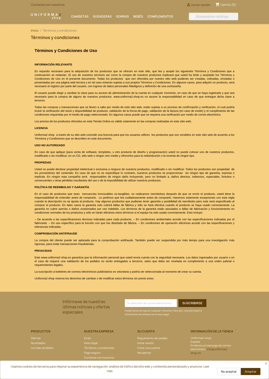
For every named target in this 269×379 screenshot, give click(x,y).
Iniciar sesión (145, 343)
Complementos (160, 16)
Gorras (122, 16)
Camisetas (80, 16)
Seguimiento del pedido (152, 338)
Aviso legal (90, 343)
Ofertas (36, 338)
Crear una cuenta (148, 348)
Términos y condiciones (99, 348)
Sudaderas (102, 16)
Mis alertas (144, 353)
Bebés (138, 16)
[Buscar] (213, 16)
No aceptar (229, 371)
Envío (87, 338)
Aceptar (250, 371)
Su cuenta (146, 331)
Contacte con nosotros (48, 5)
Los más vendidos (42, 348)
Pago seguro (92, 353)
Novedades (38, 343)
